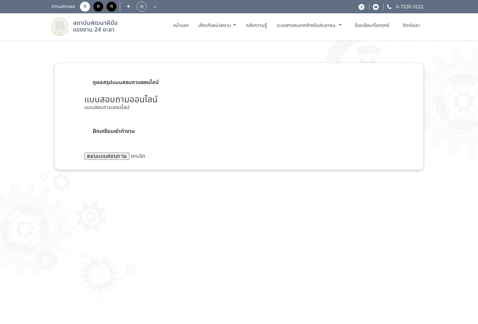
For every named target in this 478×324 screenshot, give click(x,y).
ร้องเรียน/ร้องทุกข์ (372, 26)
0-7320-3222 (409, 7)
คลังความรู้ (256, 25)
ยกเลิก (138, 156)
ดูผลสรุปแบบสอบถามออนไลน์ (126, 82)
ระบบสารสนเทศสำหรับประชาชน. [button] (307, 25)
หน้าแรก (181, 25)
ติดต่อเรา (411, 25)
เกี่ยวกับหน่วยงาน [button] (215, 25)
